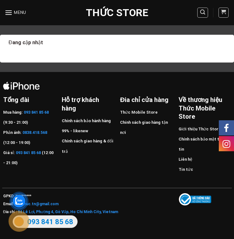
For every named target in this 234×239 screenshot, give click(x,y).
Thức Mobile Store (139, 112)
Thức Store (117, 13)
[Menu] (15, 12)
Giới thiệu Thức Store (200, 129)
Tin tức (186, 169)
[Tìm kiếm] (202, 13)
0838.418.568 (34, 132)
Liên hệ (185, 159)
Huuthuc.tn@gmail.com (37, 204)
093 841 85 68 (36, 112)
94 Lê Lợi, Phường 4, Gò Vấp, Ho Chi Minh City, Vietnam (68, 212)
